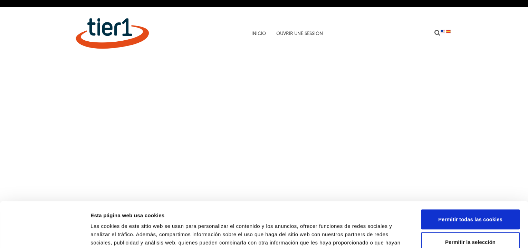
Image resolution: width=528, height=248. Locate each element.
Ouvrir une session (299, 33)
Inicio (258, 33)
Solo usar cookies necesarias (470, 225)
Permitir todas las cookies (470, 180)
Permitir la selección (470, 203)
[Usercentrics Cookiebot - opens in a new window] (45, 234)
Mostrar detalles (371, 234)
